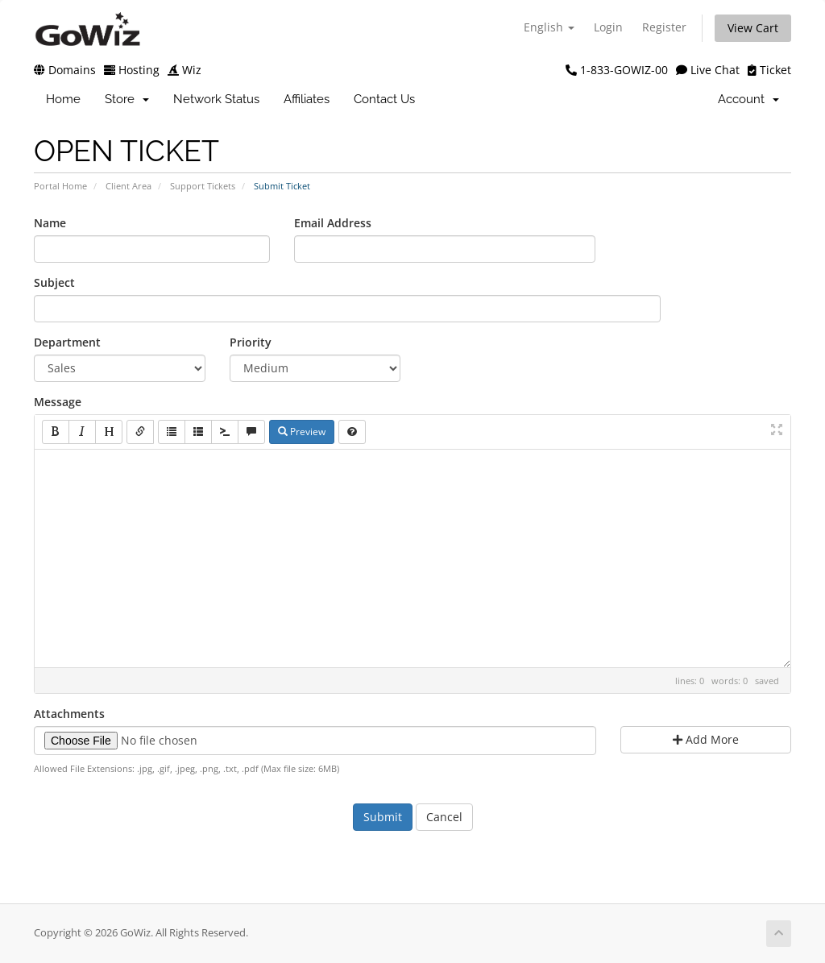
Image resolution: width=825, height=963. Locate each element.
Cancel (444, 816)
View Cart (753, 27)
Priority (251, 342)
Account (748, 99)
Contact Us (384, 99)
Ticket (769, 69)
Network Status (216, 99)
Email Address (332, 222)
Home (63, 99)
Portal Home (60, 186)
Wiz (184, 69)
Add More (706, 739)
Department (67, 342)
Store (127, 99)
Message (57, 401)
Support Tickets (202, 186)
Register (664, 27)
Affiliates (307, 99)
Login (608, 27)
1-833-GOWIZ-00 (617, 69)
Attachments (69, 713)
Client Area (128, 186)
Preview (301, 431)
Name (50, 222)
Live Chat (708, 69)
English (549, 27)
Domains (65, 69)
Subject (54, 282)
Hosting (132, 69)
